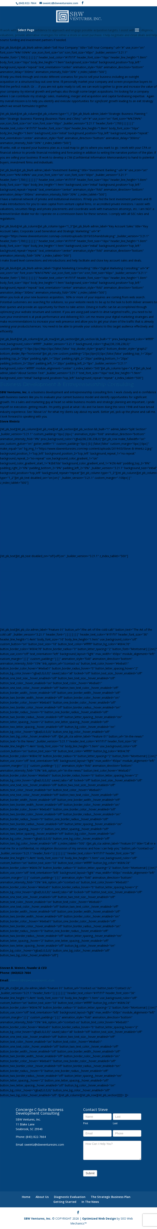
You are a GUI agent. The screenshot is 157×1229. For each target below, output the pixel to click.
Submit (90, 1173)
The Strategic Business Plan (110, 1197)
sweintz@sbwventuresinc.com (32, 980)
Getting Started (64, 1202)
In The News (90, 1202)
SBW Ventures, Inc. (37, 1218)
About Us (42, 1197)
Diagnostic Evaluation (69, 1197)
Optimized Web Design (99, 1218)
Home (26, 1197)
